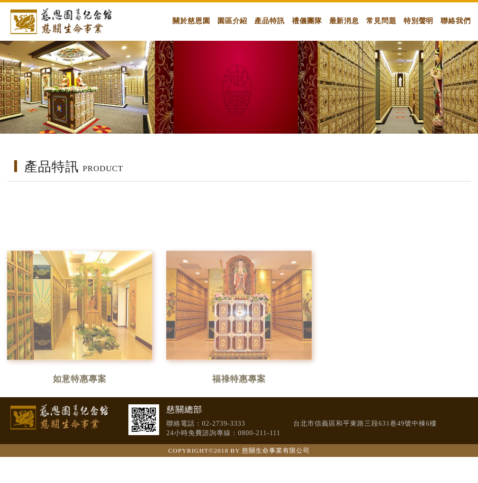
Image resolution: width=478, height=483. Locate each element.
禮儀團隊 (307, 21)
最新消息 (344, 21)
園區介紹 (232, 21)
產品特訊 (269, 21)
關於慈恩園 (191, 21)
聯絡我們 (456, 21)
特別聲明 (419, 21)
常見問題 (381, 21)
